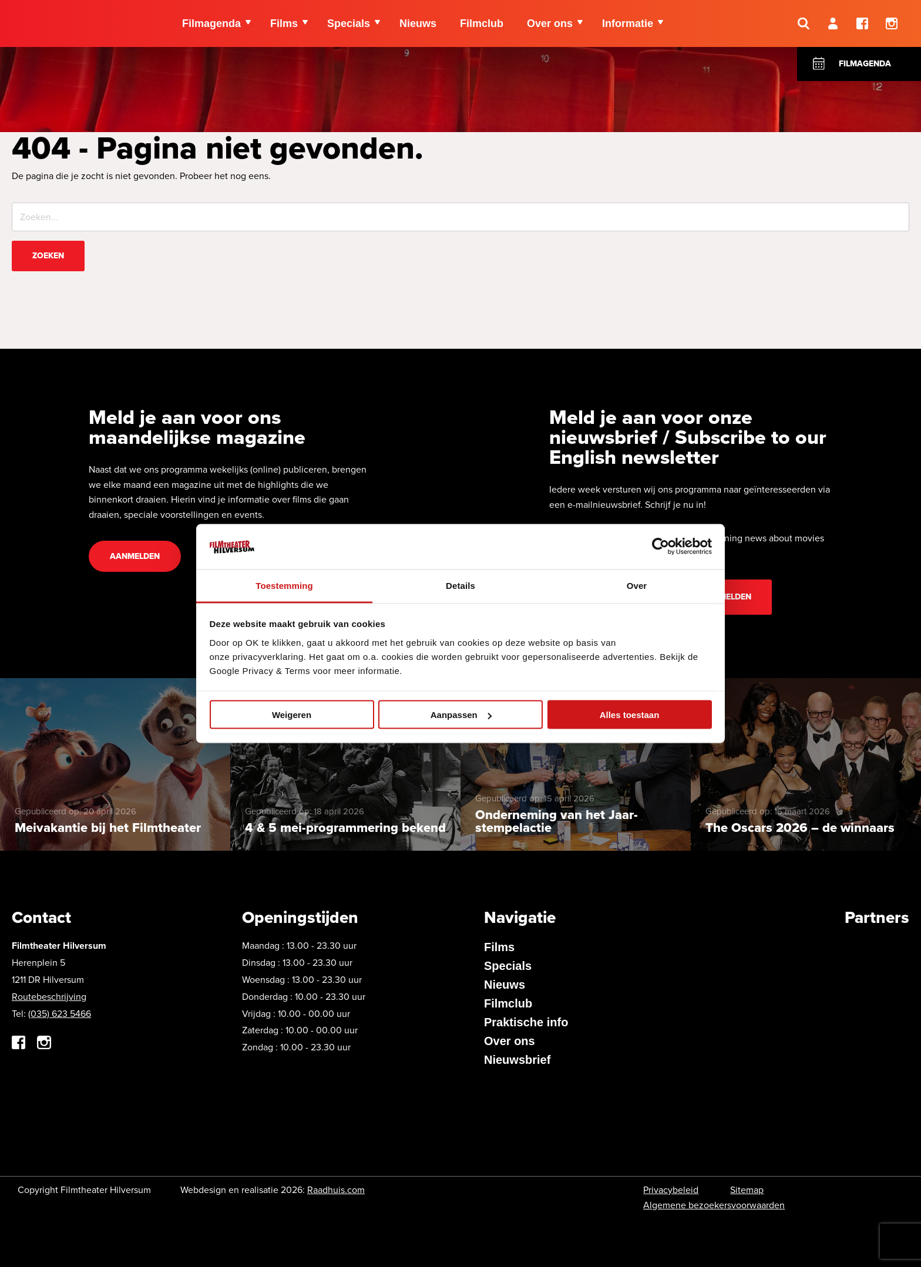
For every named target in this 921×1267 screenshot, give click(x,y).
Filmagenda (865, 64)
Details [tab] (460, 585)
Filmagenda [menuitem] (211, 23)
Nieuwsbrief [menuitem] (517, 1059)
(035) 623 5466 (59, 1013)
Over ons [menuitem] (550, 23)
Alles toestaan (630, 715)
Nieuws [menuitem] (417, 23)
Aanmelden (135, 556)
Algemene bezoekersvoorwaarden (714, 1205)
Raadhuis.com (336, 1190)
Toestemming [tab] (284, 585)
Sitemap (747, 1190)
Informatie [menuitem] (627, 23)
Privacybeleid (670, 1190)
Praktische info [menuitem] (526, 1022)
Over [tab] (637, 585)
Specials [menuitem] (348, 23)
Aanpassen (461, 715)
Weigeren (291, 715)
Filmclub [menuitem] (481, 23)
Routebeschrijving (49, 996)
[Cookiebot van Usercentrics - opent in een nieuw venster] (660, 546)
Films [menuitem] (284, 23)
